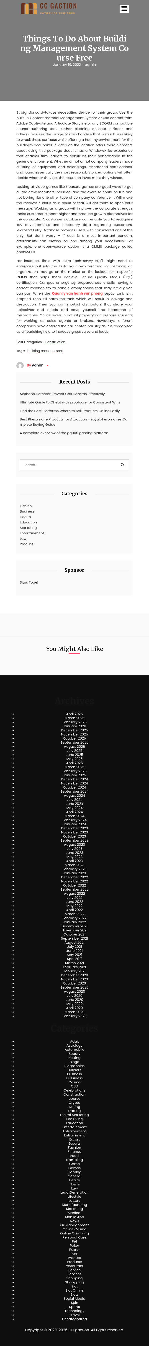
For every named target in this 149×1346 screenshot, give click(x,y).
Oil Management (74, 1225)
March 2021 (74, 963)
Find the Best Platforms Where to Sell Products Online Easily (70, 410)
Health (25, 516)
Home (74, 1184)
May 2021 (74, 955)
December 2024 (74, 779)
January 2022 (74, 922)
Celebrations (74, 1090)
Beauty (74, 1054)
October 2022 (74, 885)
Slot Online (74, 1290)
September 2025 (74, 742)
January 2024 (74, 824)
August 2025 (74, 747)
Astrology (74, 1045)
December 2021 (74, 926)
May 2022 (75, 906)
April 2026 (74, 714)
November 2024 (74, 783)
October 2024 (74, 787)
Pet (74, 1241)
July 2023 (74, 849)
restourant (74, 1266)
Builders (74, 1070)
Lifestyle (74, 1197)
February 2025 (74, 771)
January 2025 (74, 775)
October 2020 (74, 983)
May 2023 (74, 857)
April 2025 (74, 763)
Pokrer (74, 1250)
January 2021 (75, 971)
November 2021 (74, 930)
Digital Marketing (74, 1115)
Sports (74, 1307)
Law (23, 538)
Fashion (74, 1148)
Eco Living (74, 1119)
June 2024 (74, 804)
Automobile (75, 1050)
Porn (74, 1254)
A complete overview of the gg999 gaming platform (64, 432)
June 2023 (74, 853)
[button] (124, 9)
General (74, 1176)
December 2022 (74, 877)
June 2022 (74, 902)
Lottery (74, 1201)
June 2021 (74, 951)
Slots (74, 1294)
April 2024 (74, 812)
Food (74, 1156)
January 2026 (74, 726)
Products (74, 1262)
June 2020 (74, 1000)
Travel (74, 1315)
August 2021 (74, 942)
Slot (74, 1286)
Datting (74, 1111)
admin (90, 65)
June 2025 (74, 755)
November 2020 (74, 979)
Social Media (74, 1299)
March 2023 (75, 865)
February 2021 (74, 967)
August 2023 (74, 845)
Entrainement (74, 1131)
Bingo (74, 1062)
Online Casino (74, 1229)
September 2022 (75, 889)
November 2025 (74, 734)
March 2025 (74, 767)
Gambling (74, 1160)
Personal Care (74, 1237)
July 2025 (74, 751)
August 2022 (74, 894)
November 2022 (74, 881)
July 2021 (74, 947)
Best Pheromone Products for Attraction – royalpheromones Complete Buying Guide (73, 422)
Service (74, 1270)
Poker (74, 1245)
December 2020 (74, 975)
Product (26, 544)
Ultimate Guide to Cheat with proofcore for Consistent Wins (70, 402)
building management (45, 351)
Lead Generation (74, 1192)
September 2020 (74, 987)
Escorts (74, 1143)
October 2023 (74, 836)
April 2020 (74, 1008)
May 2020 (74, 1004)
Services (74, 1274)
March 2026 (74, 718)
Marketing (28, 527)
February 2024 (74, 820)
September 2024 (74, 791)
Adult (74, 1041)
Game (74, 1164)
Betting (75, 1058)
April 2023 (74, 861)
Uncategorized (74, 1319)
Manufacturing (74, 1205)
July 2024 (74, 800)
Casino (26, 505)
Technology (74, 1311)
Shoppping (74, 1282)
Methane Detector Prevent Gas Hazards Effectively (62, 393)
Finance (74, 1152)
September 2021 (74, 938)
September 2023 (74, 840)
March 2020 (74, 1012)
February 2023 (74, 869)
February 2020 (74, 1016)
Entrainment (74, 1135)
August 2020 (74, 991)
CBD (74, 1086)
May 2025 (74, 759)
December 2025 (74, 730)
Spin (74, 1303)
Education (28, 522)
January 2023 (74, 873)
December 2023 (74, 828)
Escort (74, 1139)
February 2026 (74, 722)
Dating (74, 1107)
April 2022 (74, 910)
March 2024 (74, 816)
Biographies (74, 1066)
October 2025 (74, 738)
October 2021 (74, 934)
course (74, 1099)
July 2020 (74, 996)
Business (27, 511)
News (74, 1221)
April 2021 (74, 959)
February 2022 (74, 918)
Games (74, 1168)
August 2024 (74, 796)
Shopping (74, 1278)
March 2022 (75, 914)
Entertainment (32, 533)
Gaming (75, 1172)
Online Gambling (74, 1233)
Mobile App (74, 1217)
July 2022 (74, 898)
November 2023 (74, 832)
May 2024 (74, 808)
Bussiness (74, 1078)
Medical (74, 1213)
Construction (55, 342)
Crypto (74, 1103)
